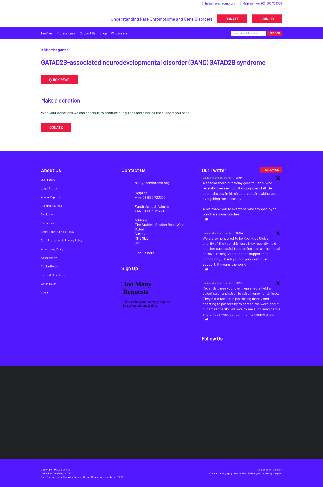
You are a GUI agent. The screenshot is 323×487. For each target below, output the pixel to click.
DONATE (232, 19)
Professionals (66, 33)
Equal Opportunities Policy (57, 231)
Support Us (88, 33)
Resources (47, 223)
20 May (239, 233)
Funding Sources (51, 205)
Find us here (144, 253)
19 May (239, 282)
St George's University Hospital (264, 473)
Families (47, 33)
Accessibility (49, 257)
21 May (239, 177)
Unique (207, 177)
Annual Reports (50, 197)
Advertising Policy (52, 249)
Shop (103, 33)
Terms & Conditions (53, 275)
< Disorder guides (54, 49)
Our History (48, 179)
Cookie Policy (49, 266)
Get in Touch (48, 283)
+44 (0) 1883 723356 (268, 3)
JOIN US (267, 19)
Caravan (277, 469)
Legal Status (49, 188)
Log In (45, 292)
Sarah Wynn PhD (62, 473)
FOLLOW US (271, 169)
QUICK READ (59, 79)
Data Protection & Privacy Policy (61, 240)
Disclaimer (47, 214)
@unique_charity (221, 177)
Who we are (119, 33)
